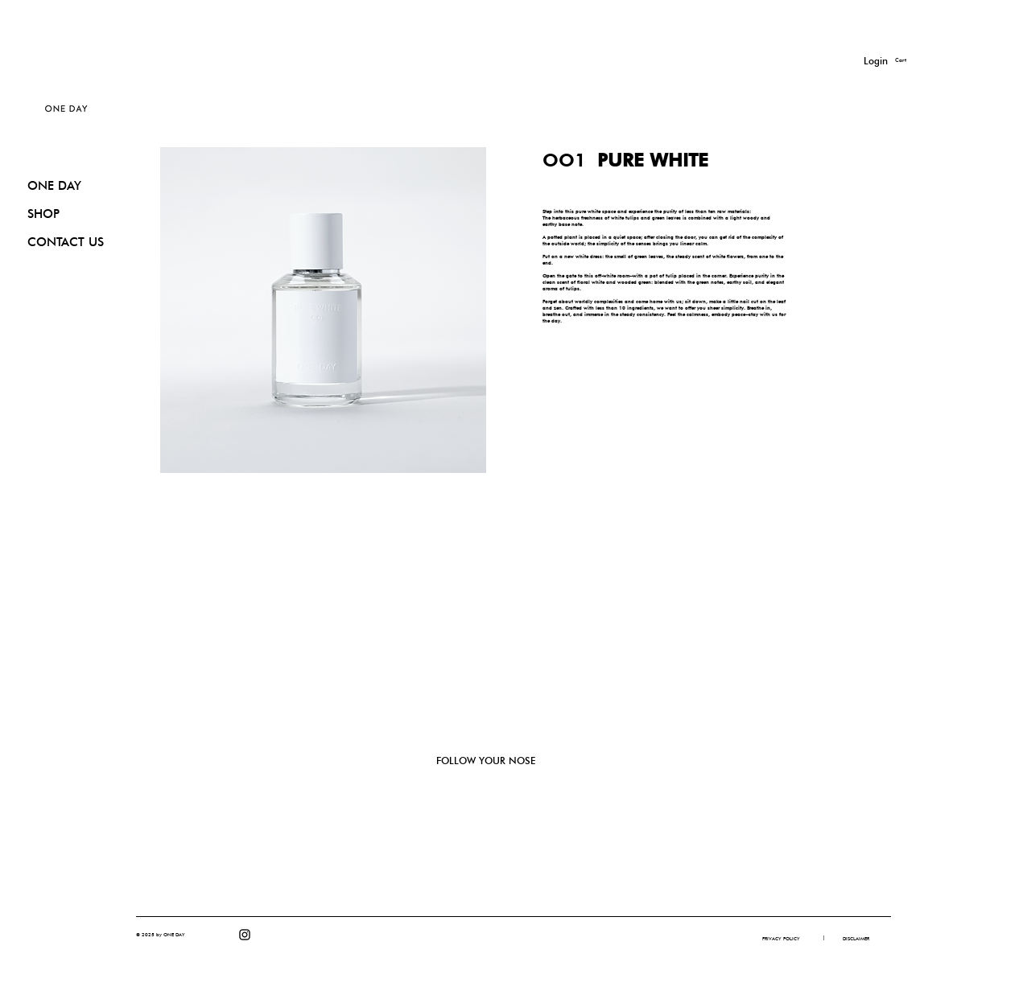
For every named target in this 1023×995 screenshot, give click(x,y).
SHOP (43, 214)
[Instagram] (244, 934)
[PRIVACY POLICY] (781, 939)
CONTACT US (65, 242)
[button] (910, 60)
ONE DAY (54, 186)
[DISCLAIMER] (856, 939)
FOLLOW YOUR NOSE (485, 760)
